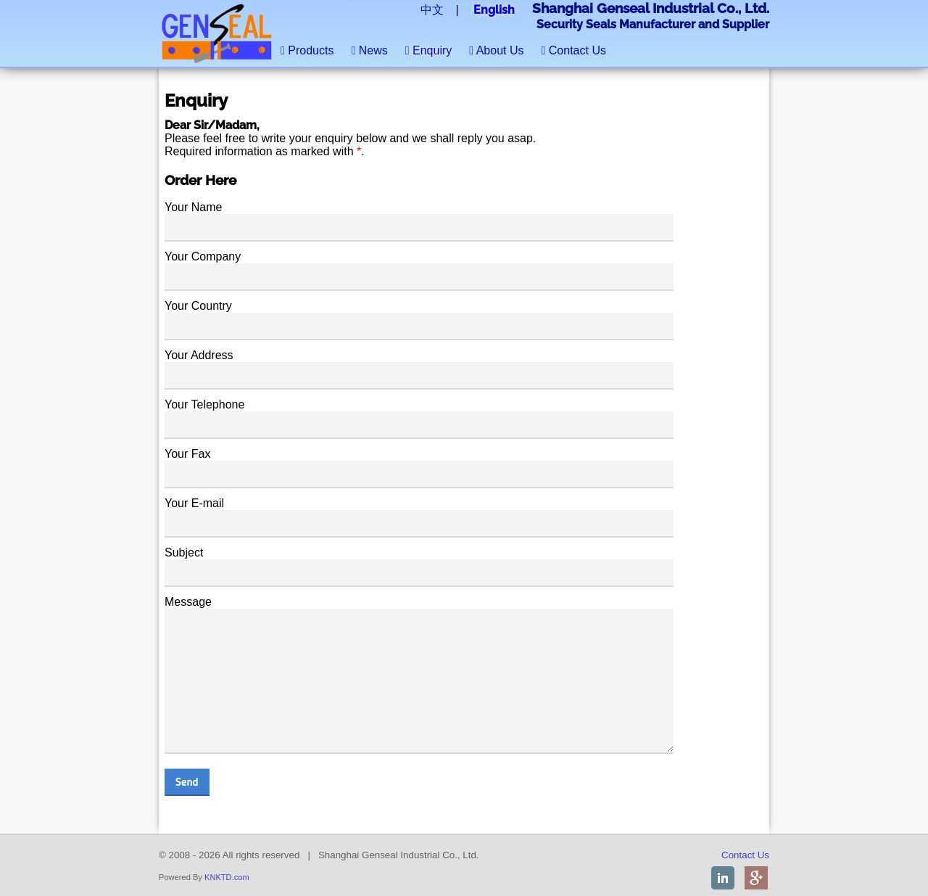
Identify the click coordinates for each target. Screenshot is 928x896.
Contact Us (574, 50)
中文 (432, 10)
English (494, 10)
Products (307, 50)
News (369, 50)
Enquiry (428, 50)
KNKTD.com (226, 877)
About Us (496, 50)
